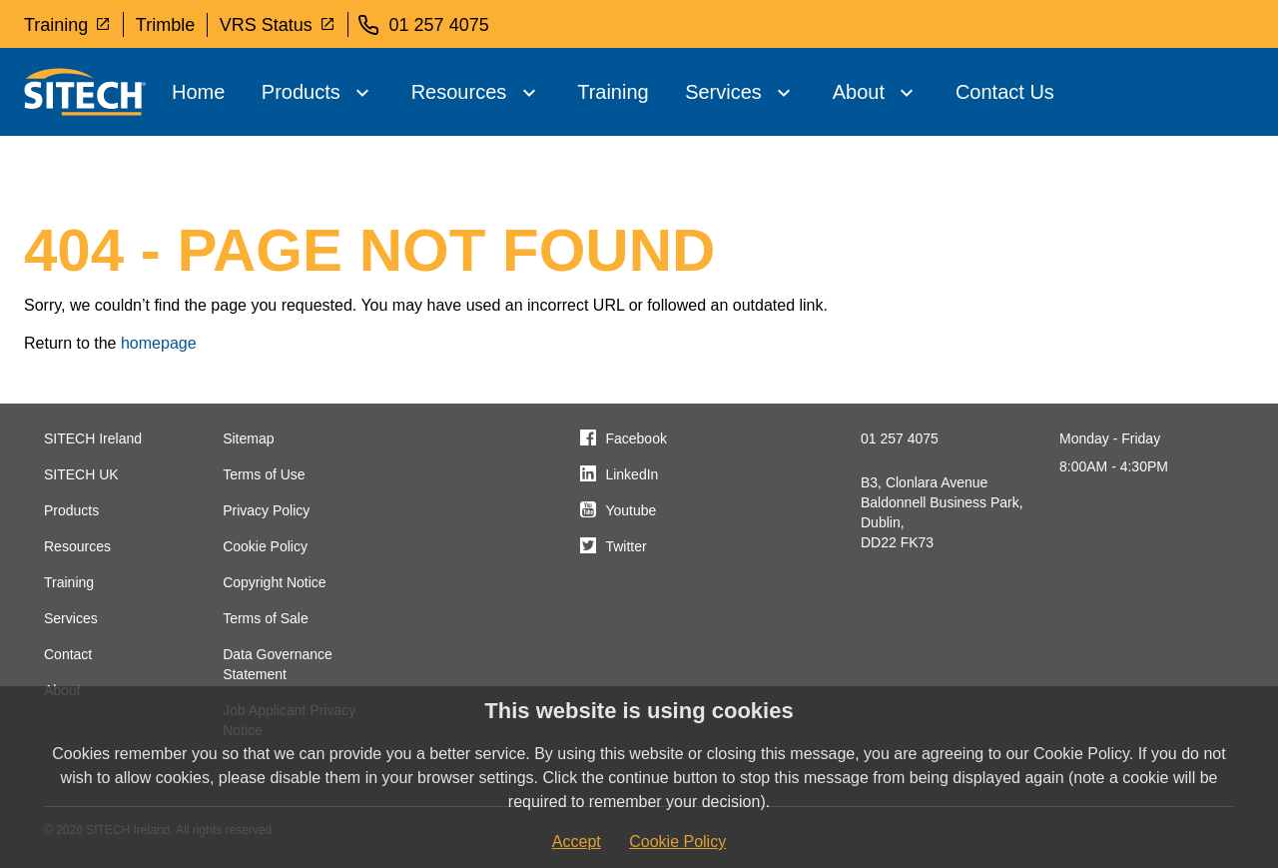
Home (198, 92)
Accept (576, 841)
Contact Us (1005, 92)
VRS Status (277, 24)
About (859, 92)
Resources (459, 92)
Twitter (625, 546)
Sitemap (248, 438)
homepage (159, 343)
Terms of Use (264, 474)
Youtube (630, 510)
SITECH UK (81, 474)
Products (301, 92)
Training (67, 24)
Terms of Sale (266, 618)
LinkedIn (631, 474)
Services (723, 92)
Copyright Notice (274, 582)
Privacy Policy (266, 510)
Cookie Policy (265, 546)
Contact (68, 654)
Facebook (635, 438)
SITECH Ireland (93, 438)
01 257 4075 (900, 438)
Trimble (165, 25)
